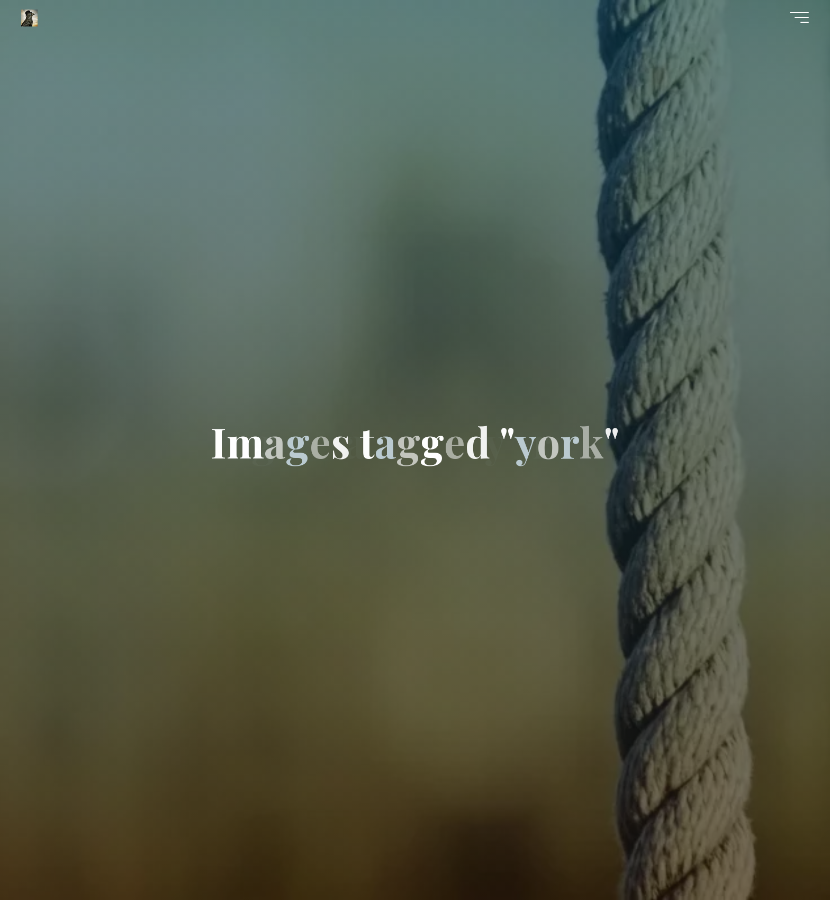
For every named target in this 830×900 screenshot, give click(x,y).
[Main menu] (799, 17)
